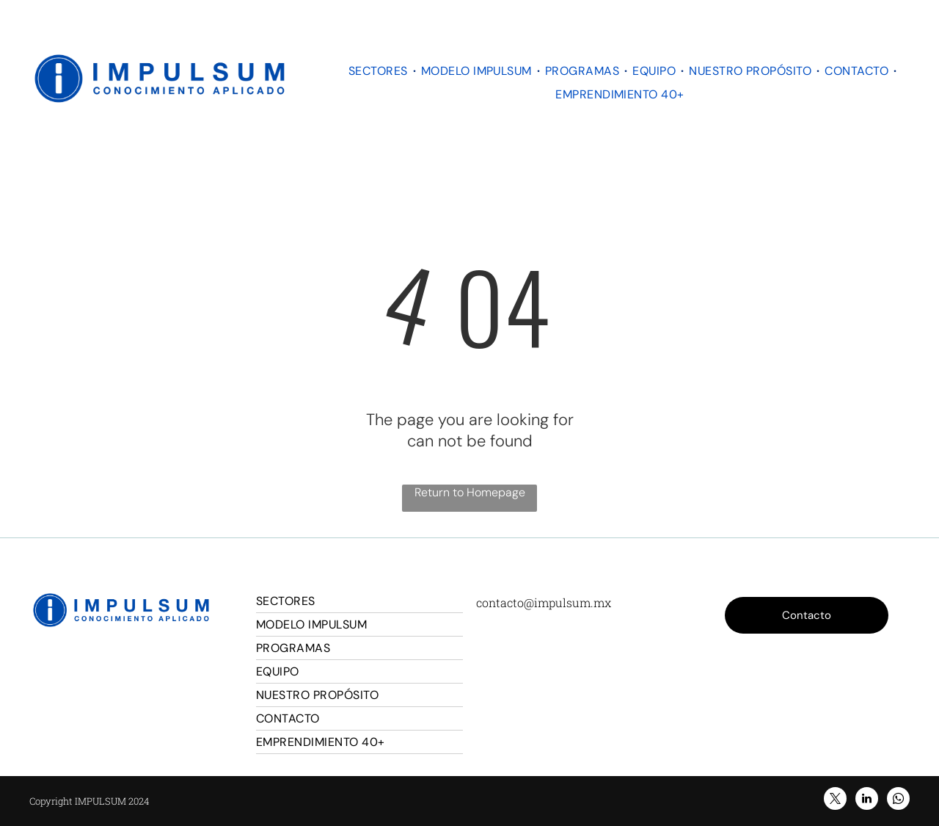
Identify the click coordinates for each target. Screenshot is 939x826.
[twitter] (835, 800)
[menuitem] (379, 70)
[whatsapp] (898, 800)
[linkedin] (866, 800)
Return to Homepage (469, 492)
